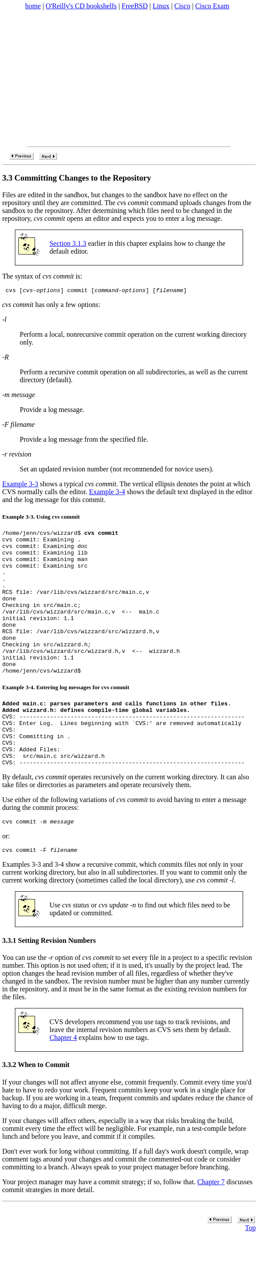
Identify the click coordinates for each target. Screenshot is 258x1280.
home (33, 6)
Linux (161, 6)
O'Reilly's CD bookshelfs (81, 6)
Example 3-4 (107, 493)
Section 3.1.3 (67, 243)
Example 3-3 (20, 485)
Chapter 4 (63, 1083)
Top (250, 1273)
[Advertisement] (129, 78)
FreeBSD (135, 6)
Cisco (182, 6)
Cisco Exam (212, 6)
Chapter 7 (211, 1227)
